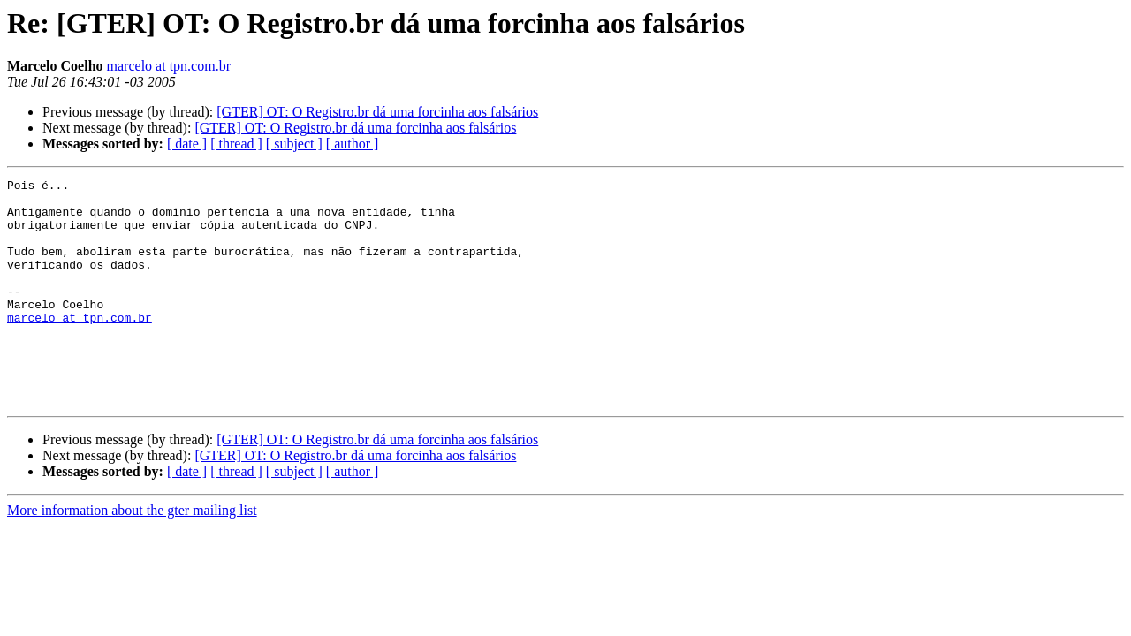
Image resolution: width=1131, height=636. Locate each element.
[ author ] (352, 143)
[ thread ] (236, 143)
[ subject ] (294, 143)
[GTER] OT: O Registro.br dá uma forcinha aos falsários (377, 111)
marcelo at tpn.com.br (169, 65)
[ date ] (187, 143)
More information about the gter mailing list (132, 555)
